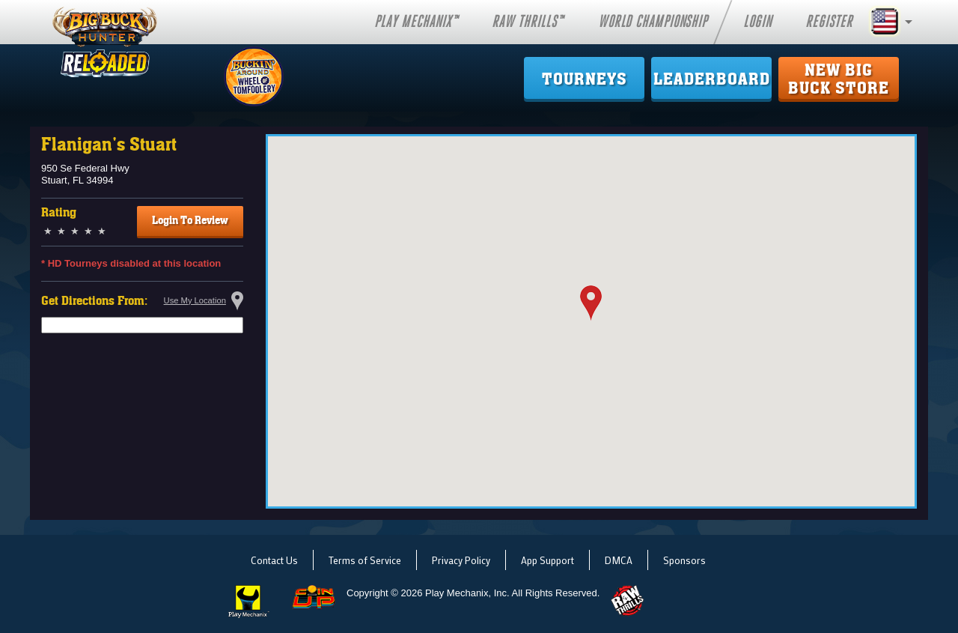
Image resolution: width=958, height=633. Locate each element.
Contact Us (274, 560)
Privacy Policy (461, 560)
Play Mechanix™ (416, 22)
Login (757, 22)
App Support (547, 560)
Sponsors (684, 560)
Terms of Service (365, 560)
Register (828, 22)
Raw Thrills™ (528, 22)
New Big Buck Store (838, 79)
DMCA (618, 560)
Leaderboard (711, 79)
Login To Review (190, 220)
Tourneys (584, 79)
